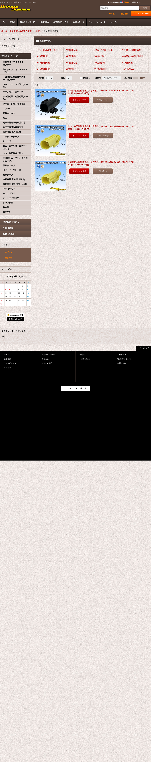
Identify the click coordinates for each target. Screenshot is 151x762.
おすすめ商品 (47, 363)
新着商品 (45, 359)
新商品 (82, 354)
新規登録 (124, 14)
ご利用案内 (8, 228)
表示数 (41, 78)
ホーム (6, 354)
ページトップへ (144, 348)
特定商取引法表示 (11, 222)
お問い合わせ (9, 234)
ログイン (112, 14)
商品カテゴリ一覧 (48, 354)
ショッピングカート (11, 363)
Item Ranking (85, 359)
